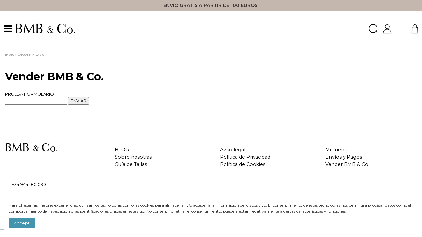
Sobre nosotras (133, 157)
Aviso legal (232, 150)
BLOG (122, 150)
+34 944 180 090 (29, 184)
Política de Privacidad (245, 157)
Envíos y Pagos (343, 157)
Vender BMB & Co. (347, 164)
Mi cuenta (337, 150)
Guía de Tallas (131, 164)
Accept (22, 222)
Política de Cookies (242, 164)
